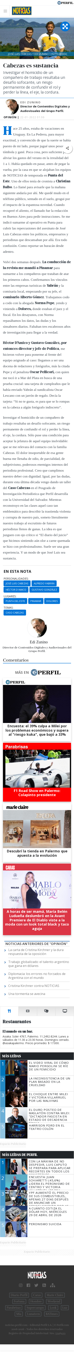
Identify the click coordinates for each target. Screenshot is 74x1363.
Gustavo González (44, 589)
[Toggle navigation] (6, 10)
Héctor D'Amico (16, 589)
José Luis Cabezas (17, 583)
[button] (67, 148)
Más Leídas (11, 1056)
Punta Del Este (15, 601)
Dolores (52, 601)
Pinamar (35, 601)
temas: (8, 607)
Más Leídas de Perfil (19, 1154)
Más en (37, 672)
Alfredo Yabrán (44, 583)
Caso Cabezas (15, 612)
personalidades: (16, 578)
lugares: (10, 596)
